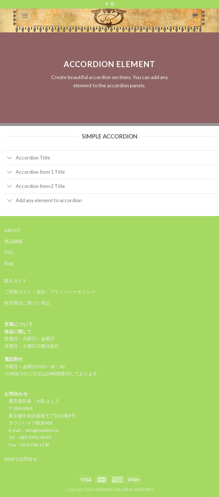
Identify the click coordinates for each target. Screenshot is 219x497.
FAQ (8, 252)
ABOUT (12, 230)
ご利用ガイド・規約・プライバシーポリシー (50, 291)
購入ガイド (15, 280)
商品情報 (13, 241)
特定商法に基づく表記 (27, 302)
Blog (9, 263)
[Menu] (24, 15)
